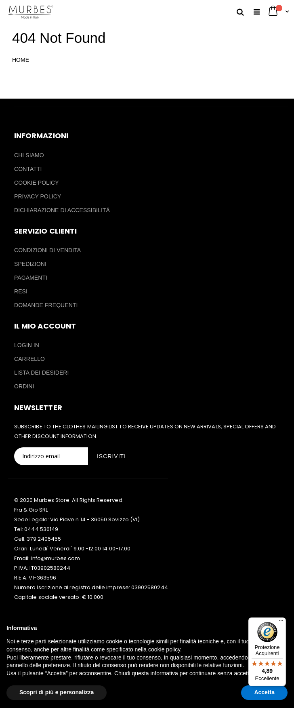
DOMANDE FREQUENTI (46, 305)
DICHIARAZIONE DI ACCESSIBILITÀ (62, 210)
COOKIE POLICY (36, 182)
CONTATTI (28, 169)
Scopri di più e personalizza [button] (56, 692)
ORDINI (24, 386)
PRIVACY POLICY (37, 196)
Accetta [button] (264, 692)
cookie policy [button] (164, 649)
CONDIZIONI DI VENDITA (47, 250)
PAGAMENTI (30, 277)
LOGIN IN (26, 345)
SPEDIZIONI (30, 264)
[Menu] (281, 622)
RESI (20, 291)
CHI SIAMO (29, 155)
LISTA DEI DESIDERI (41, 372)
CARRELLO (29, 359)
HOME (20, 60)
